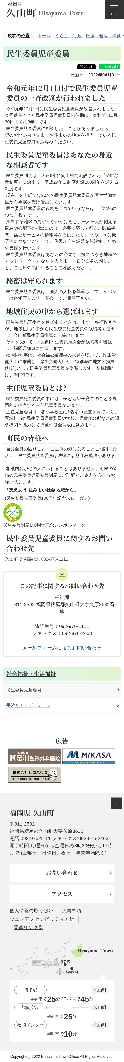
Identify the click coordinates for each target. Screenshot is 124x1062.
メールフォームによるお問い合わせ (62, 647)
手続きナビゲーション (28, 705)
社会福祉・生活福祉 (31, 674)
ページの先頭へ (116, 803)
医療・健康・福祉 (103, 35)
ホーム (44, 35)
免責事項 (71, 910)
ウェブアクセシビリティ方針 (42, 919)
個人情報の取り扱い (32, 910)
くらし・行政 (68, 35)
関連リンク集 (28, 927)
